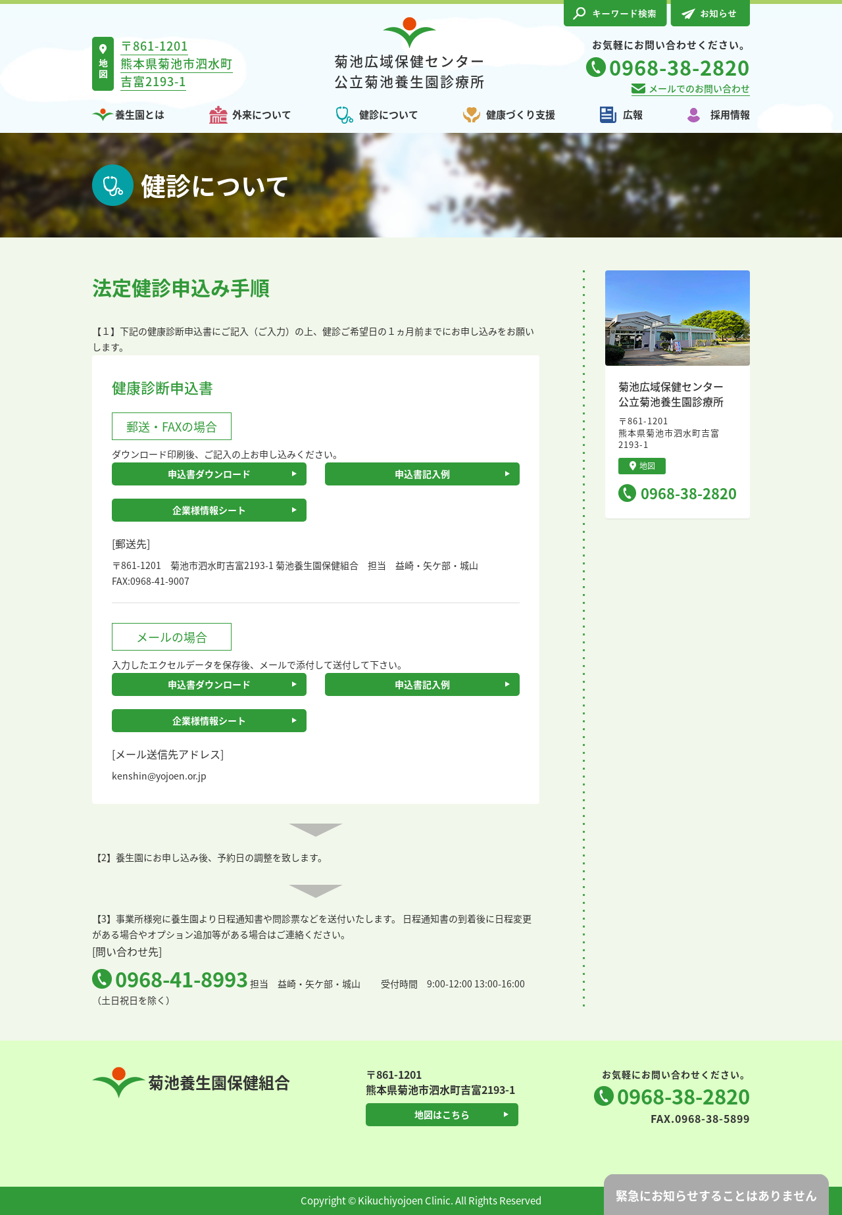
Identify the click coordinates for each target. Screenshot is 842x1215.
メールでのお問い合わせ (699, 88)
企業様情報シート (209, 509)
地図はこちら (442, 1114)
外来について (261, 114)
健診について (388, 114)
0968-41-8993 (181, 979)
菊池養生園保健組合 (191, 1082)
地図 (642, 466)
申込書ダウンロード (209, 473)
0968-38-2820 (689, 493)
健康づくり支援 (520, 114)
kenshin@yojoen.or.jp (159, 775)
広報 (633, 114)
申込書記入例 (422, 473)
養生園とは (139, 114)
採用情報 (730, 114)
